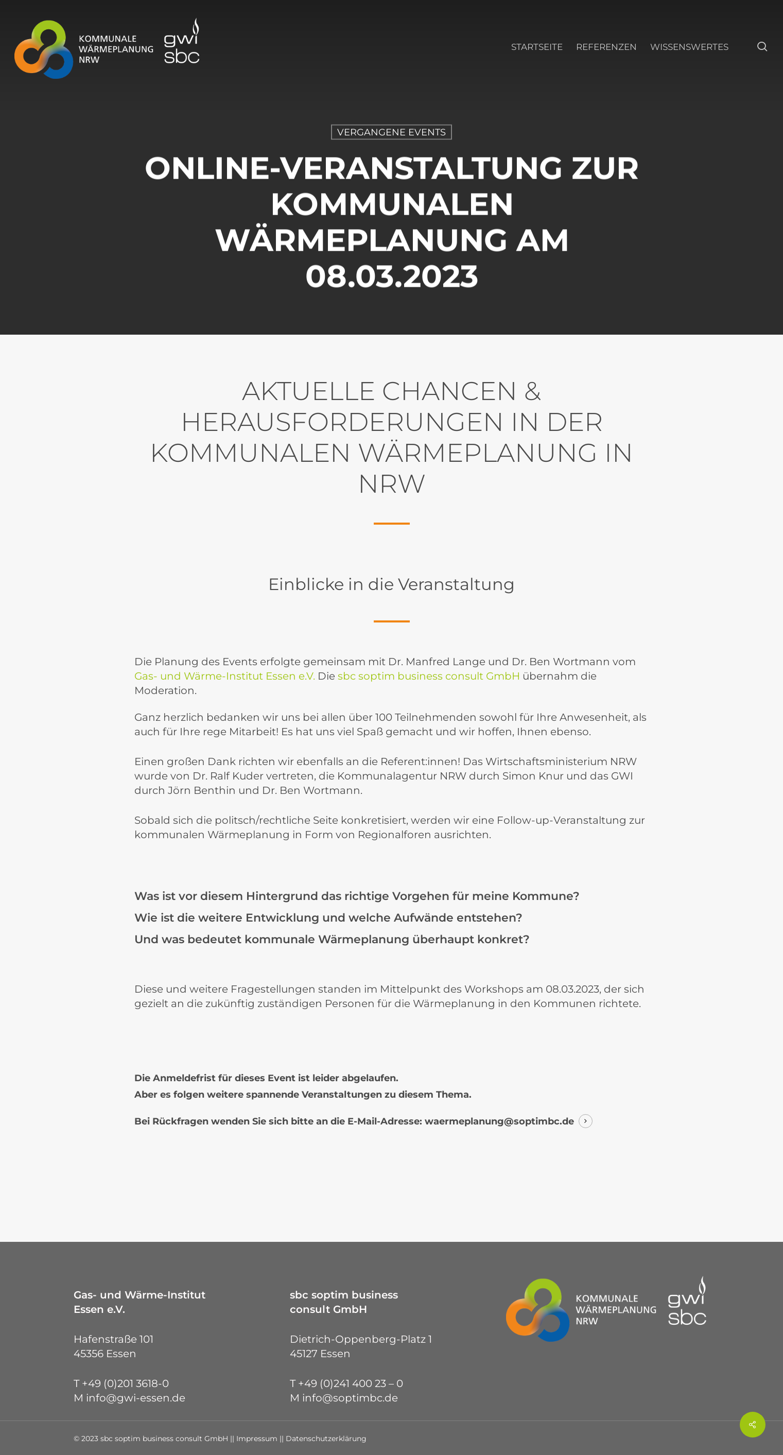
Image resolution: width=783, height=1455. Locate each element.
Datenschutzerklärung (326, 1438)
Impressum (256, 1438)
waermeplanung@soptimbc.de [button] (499, 1121)
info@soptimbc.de (350, 1398)
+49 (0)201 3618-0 (125, 1383)
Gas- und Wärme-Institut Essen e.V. (224, 676)
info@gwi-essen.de (135, 1398)
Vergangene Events (391, 132)
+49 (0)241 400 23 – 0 (350, 1383)
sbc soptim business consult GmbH (429, 676)
